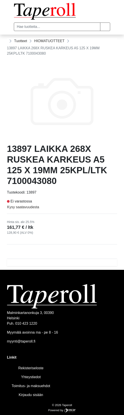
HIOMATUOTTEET (49, 41)
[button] (105, 27)
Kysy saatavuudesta (23, 207)
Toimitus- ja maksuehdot (31, 386)
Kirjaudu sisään (31, 395)
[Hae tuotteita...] (57, 27)
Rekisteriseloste (31, 368)
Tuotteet (20, 41)
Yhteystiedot (31, 377)
